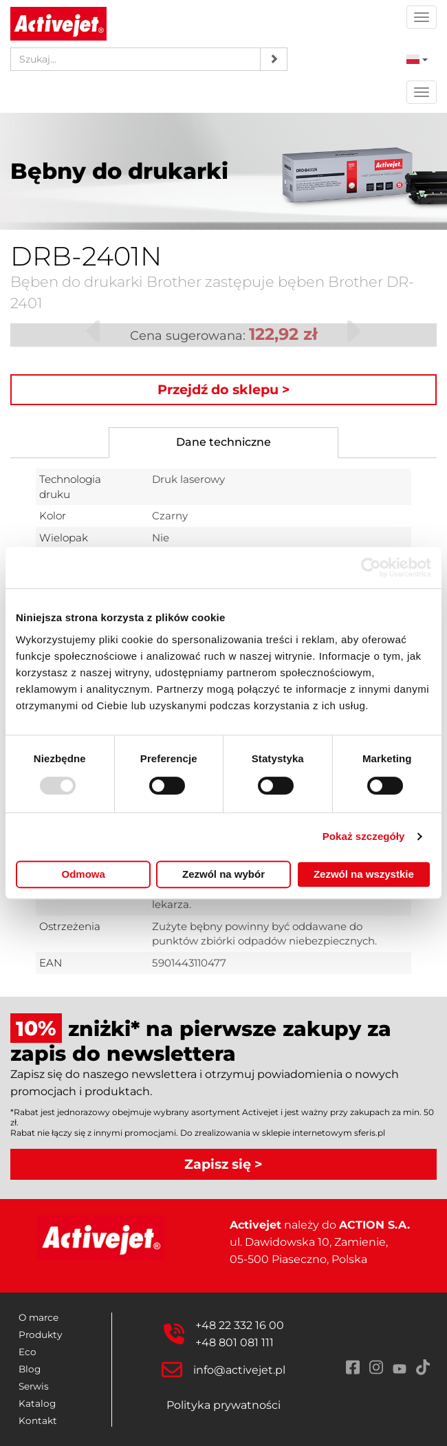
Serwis (34, 1386)
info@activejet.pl (239, 1370)
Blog (30, 1368)
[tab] (224, 442)
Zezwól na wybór (223, 874)
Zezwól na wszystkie (364, 874)
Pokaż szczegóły (364, 836)
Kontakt (38, 1420)
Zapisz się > (223, 1164)
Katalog (37, 1403)
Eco (27, 1351)
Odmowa (83, 874)
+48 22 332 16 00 (239, 1325)
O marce (38, 1317)
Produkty (40, 1334)
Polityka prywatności (223, 1405)
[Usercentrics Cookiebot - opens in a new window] (371, 567)
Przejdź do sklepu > (223, 389)
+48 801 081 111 (234, 1342)
